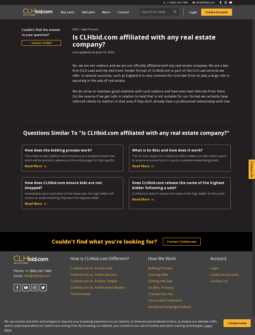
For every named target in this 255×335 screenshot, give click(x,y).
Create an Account (224, 274)
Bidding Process (160, 268)
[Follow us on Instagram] (225, 2)
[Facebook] (17, 287)
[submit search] (175, 12)
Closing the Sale (160, 281)
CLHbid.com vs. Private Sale (91, 268)
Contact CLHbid (41, 43)
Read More (36, 166)
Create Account (216, 12)
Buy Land (67, 12)
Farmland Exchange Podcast (169, 307)
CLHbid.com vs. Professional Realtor (98, 287)
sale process (89, 29)
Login (193, 12)
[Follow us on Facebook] (220, 2)
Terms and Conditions (165, 300)
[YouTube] (26, 287)
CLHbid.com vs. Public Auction (93, 274)
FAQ (75, 29)
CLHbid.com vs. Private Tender (93, 281)
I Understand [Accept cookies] (237, 323)
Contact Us (218, 281)
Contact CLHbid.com (181, 242)
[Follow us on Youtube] (230, 2)
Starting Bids (158, 274)
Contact (123, 12)
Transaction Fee (160, 294)
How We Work (162, 258)
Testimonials (80, 294)
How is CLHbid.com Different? (99, 258)
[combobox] (159, 12)
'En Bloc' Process (161, 287)
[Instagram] (34, 287)
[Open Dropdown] (68, 12)
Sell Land (88, 12)
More (106, 12)
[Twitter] (43, 287)
